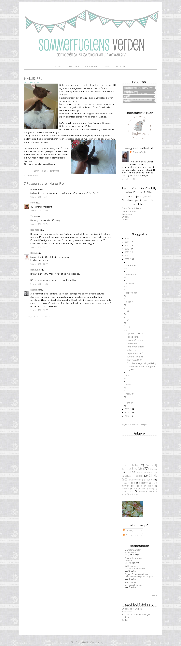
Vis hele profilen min (131, 179)
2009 (127, 259)
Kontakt (121, 66)
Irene (32, 202)
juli (127, 310)
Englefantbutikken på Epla (134, 424)
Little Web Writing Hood (97, 642)
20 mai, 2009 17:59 (39, 210)
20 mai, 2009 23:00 (39, 264)
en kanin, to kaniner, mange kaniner (136, 616)
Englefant (91, 66)
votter (132, 494)
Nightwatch (149, 472)
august (129, 301)
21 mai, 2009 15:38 (39, 310)
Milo (138, 472)
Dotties (125, 219)
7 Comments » (31, 175)
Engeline (34, 289)
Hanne (33, 252)
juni (128, 319)
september (131, 292)
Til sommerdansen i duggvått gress (141, 368)
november (131, 274)
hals (153, 483)
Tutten (33, 216)
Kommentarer (131, 535)
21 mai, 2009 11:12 (39, 283)
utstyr (124, 494)
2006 (127, 416)
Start (58, 66)
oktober (130, 283)
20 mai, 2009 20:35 (39, 247)
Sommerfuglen (140, 152)
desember (131, 265)
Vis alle (154, 596)
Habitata (34, 229)
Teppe (124, 483)
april (128, 375)
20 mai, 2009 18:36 (39, 224)
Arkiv (107, 66)
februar (129, 393)
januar (129, 402)
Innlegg (128, 530)
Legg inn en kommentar (39, 316)
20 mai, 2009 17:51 (39, 197)
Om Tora (73, 66)
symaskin (141, 491)
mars (128, 384)
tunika (151, 491)
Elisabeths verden (133, 558)
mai (128, 327)
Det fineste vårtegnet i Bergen (139, 576)
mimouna (35, 269)
